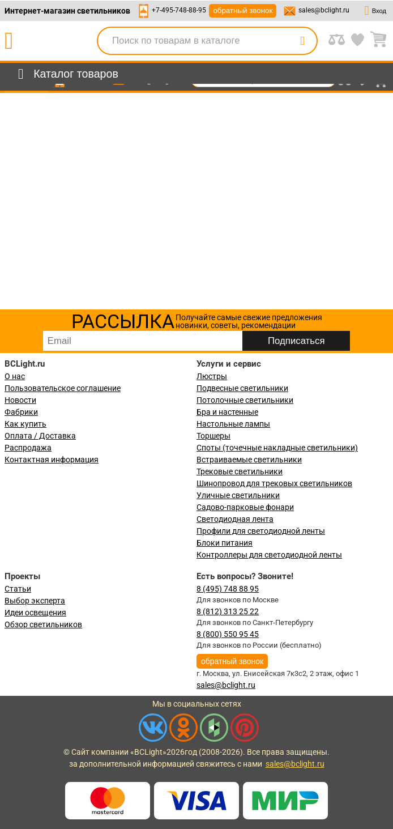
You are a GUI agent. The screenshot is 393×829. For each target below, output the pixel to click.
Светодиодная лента (235, 519)
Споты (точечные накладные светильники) (277, 447)
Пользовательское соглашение (63, 388)
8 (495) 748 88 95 (228, 588)
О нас (15, 376)
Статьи (18, 588)
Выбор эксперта (35, 600)
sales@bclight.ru (323, 10)
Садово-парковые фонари (245, 507)
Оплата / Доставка (40, 435)
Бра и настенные (227, 411)
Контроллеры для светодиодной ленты (269, 554)
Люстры (212, 376)
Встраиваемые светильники (249, 459)
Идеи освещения (35, 612)
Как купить (25, 423)
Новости (20, 400)
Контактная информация (52, 459)
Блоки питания (225, 542)
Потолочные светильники (245, 400)
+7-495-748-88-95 (179, 10)
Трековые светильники (240, 471)
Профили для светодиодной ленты (261, 530)
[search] (302, 41)
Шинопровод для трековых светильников (274, 483)
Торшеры (213, 435)
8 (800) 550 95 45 (228, 634)
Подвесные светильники (242, 388)
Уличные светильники (238, 495)
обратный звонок (242, 10)
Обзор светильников (43, 624)
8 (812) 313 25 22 (228, 611)
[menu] (66, 74)
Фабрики (21, 411)
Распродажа (28, 447)
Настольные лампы (233, 423)
